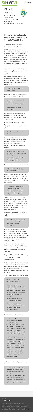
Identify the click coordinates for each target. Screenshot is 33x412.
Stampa (27, 2)
